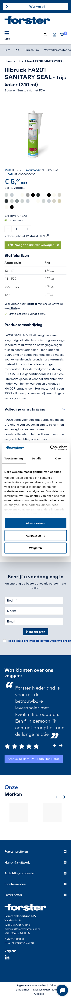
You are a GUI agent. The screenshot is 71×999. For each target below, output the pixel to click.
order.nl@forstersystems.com (22, 929)
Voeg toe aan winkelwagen (31, 245)
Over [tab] (58, 458)
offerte (13, 308)
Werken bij (37, 6)
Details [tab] (36, 458)
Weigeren (35, 547)
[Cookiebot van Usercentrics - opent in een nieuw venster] (50, 447)
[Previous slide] (54, 745)
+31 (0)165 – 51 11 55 (17, 933)
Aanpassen (35, 535)
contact (32, 303)
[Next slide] (60, 745)
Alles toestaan (35, 523)
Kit (18, 61)
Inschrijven (37, 632)
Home (8, 61)
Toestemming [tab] (13, 458)
